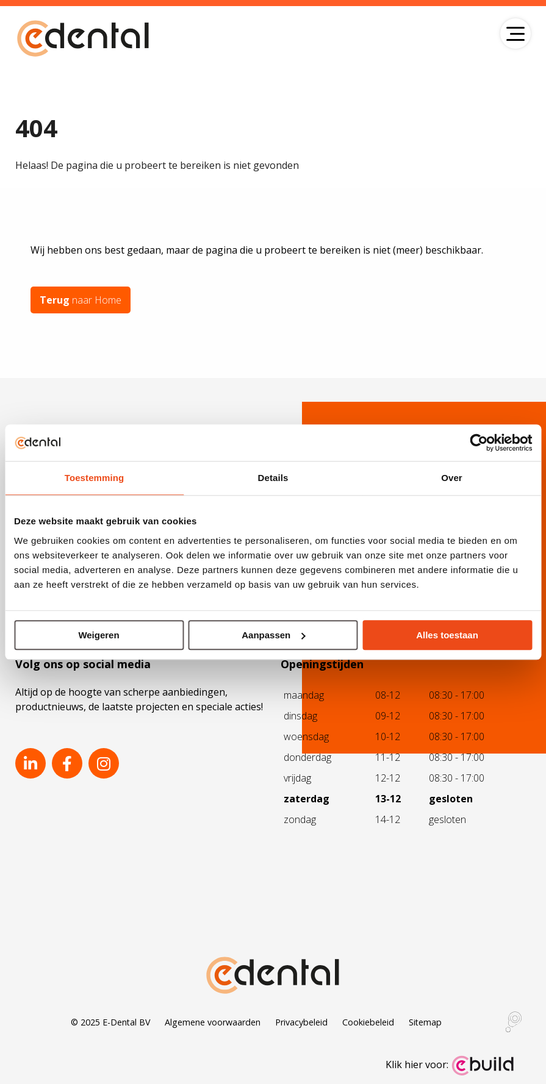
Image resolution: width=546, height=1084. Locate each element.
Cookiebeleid (368, 1022)
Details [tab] (273, 477)
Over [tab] (451, 477)
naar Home (80, 300)
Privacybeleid (301, 1022)
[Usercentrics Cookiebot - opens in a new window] (478, 442)
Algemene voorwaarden (212, 1022)
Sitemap (425, 1022)
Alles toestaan (447, 635)
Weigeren (98, 635)
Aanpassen (273, 635)
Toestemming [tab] (94, 477)
